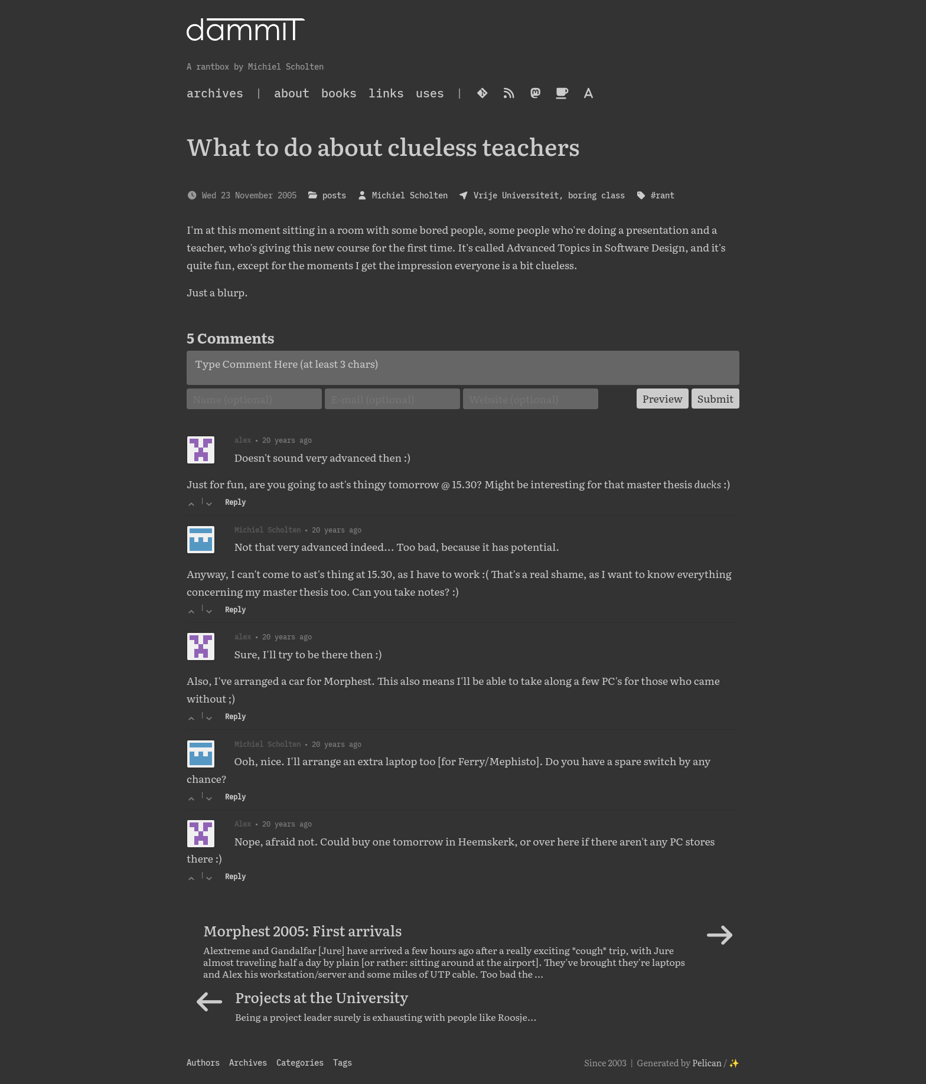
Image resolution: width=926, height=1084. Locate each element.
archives (215, 93)
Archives (248, 1062)
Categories (300, 1062)
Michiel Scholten (410, 195)
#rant (662, 195)
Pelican (707, 1062)
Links (386, 93)
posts (334, 195)
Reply (235, 502)
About (291, 93)
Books (339, 93)
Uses (430, 93)
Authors (203, 1062)
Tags (342, 1062)
